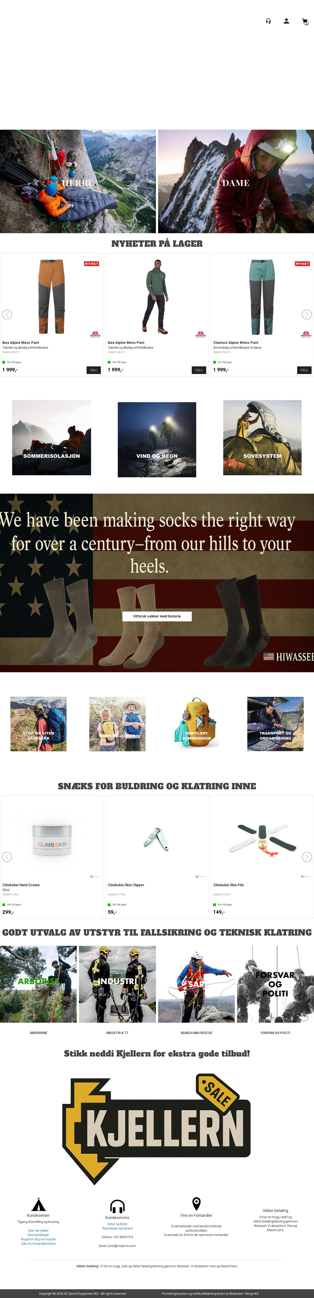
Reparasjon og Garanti (117, 1228)
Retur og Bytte (117, 1224)
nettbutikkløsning (204, 1293)
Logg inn (286, 22)
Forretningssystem (175, 1293)
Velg (94, 370)
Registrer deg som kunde (38, 1239)
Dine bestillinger (38, 1235)
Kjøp (94, 912)
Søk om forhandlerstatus (38, 1243)
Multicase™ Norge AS (244, 1293)
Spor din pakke (38, 1230)
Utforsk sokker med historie (157, 616)
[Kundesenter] (268, 21)
